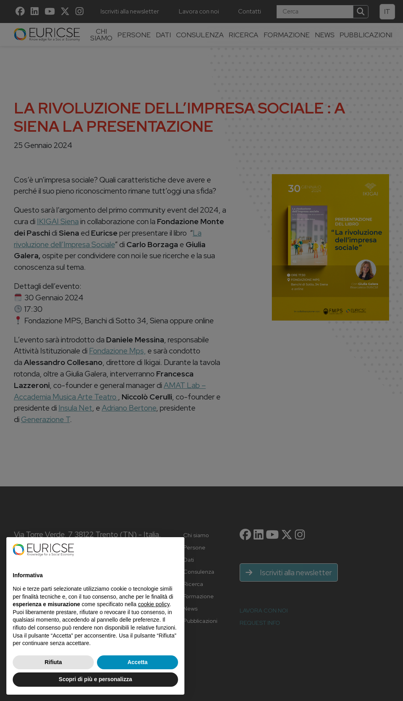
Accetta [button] (138, 662)
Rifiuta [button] (53, 662)
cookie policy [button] (153, 604)
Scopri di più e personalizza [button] (95, 679)
